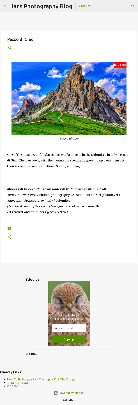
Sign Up (69, 339)
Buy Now (120, 64)
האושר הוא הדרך (17, 382)
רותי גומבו (13, 386)
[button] (9, 48)
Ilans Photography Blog (41, 6)
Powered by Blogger (69, 392)
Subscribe (84, 6)
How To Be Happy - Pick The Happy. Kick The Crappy (41, 379)
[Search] (133, 6)
